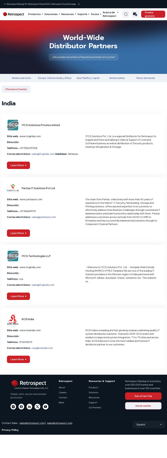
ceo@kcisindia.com (42, 347)
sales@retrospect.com (32, 423)
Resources (67, 14)
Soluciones (51, 14)
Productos (34, 14)
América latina (116, 77)
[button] (135, 14)
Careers (63, 392)
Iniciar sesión (143, 405)
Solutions (93, 392)
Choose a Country (16, 89)
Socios (95, 14)
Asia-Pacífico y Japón (88, 77)
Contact (63, 397)
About (62, 387)
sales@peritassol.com (44, 217)
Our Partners (95, 407)
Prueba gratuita (149, 14)
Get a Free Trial (143, 396)
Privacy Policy (10, 430)
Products (93, 387)
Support (93, 402)
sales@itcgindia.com (43, 153)
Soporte (82, 14)
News (62, 402)
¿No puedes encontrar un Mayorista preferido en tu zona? (83, 57)
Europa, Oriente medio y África (54, 77)
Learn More (18, 165)
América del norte (21, 77)
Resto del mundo (145, 77)
